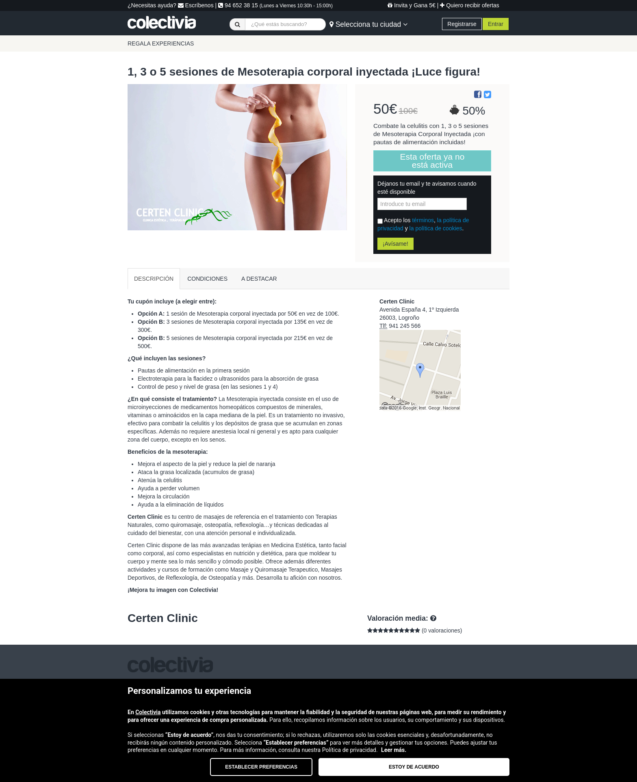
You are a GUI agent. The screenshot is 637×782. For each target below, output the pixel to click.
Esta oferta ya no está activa (432, 160)
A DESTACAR (259, 278)
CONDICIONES (207, 278)
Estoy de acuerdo (414, 767)
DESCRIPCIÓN (153, 278)
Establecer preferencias (261, 767)
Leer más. (393, 750)
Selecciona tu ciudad (368, 24)
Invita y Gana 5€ (412, 5)
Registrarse (462, 24)
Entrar (495, 24)
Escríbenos (196, 5)
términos (423, 220)
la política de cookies (436, 228)
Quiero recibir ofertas (469, 5)
